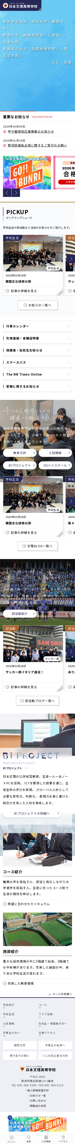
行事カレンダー (17, 326)
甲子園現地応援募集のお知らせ (31, 131)
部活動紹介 (20, 613)
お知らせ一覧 (38, 1095)
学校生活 (8, 1014)
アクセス (63, 1141)
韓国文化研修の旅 (18, 281)
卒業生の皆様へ (55, 1045)
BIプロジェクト (20, 465)
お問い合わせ (38, 1100)
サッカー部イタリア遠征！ (25, 672)
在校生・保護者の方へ (53, 1023)
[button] (7, 192)
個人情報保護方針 (38, 1090)
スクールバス (16, 362)
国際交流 (19, 1045)
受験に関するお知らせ (22, 386)
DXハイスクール (55, 465)
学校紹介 (8, 1005)
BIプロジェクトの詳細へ (32, 813)
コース (43, 1005)
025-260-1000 (27, 1085)
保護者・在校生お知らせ (24, 350)
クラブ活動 (46, 1014)
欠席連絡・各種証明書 (22, 338)
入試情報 (55, 453)
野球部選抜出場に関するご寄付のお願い (37, 145)
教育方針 (19, 453)
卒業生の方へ (11, 1033)
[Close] (10, 1117)
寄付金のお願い (20, 1055)
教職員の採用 (38, 1106)
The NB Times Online (24, 374)
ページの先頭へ (62, 994)
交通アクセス (47, 1033)
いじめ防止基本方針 (55, 1055)
